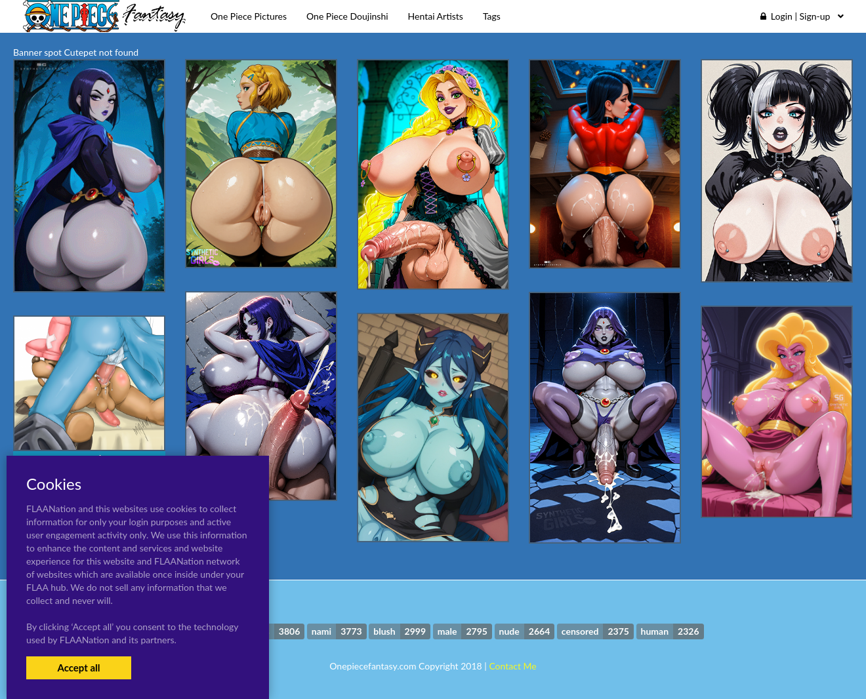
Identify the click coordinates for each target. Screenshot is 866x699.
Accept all (78, 667)
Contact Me (512, 665)
